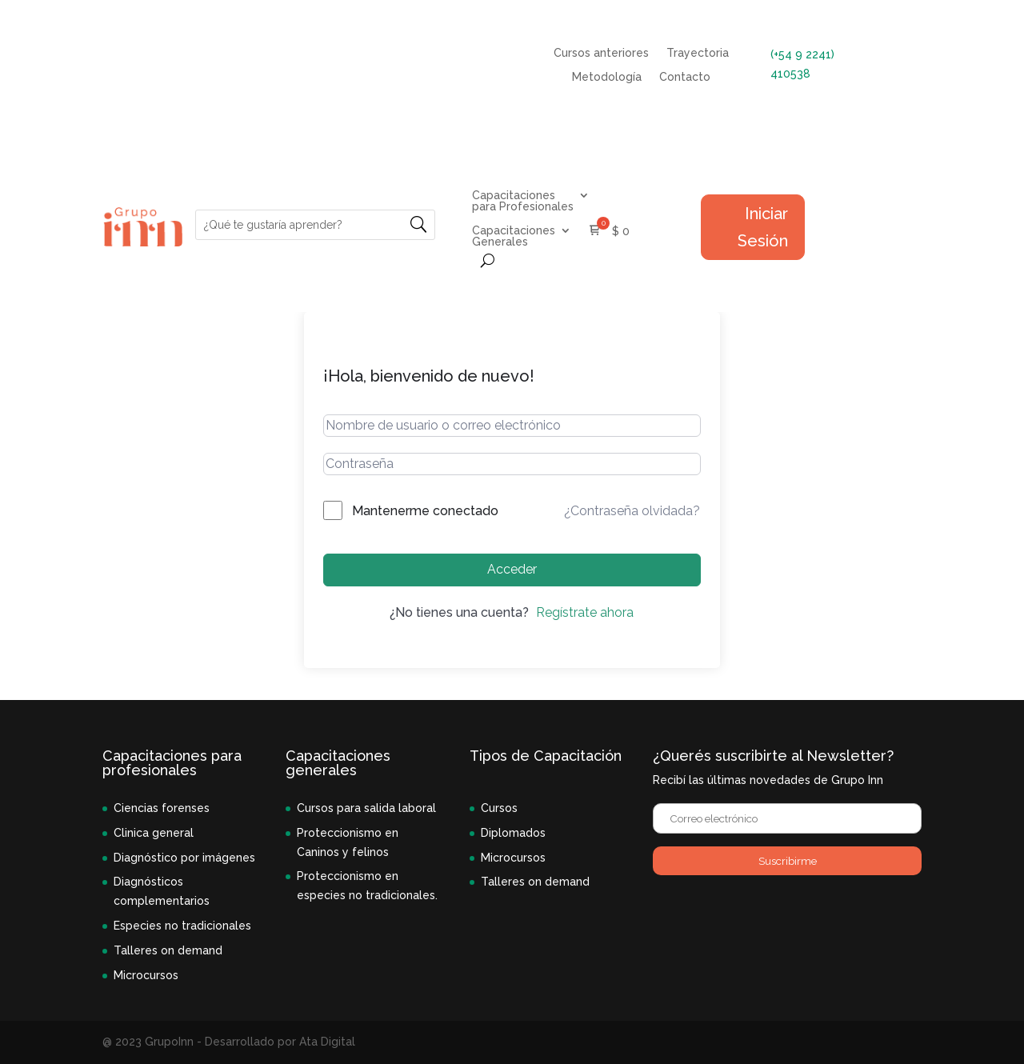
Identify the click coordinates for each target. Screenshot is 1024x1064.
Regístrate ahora (585, 612)
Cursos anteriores (601, 53)
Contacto (684, 77)
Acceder (512, 569)
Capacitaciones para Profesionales (523, 201)
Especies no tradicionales (182, 925)
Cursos (499, 808)
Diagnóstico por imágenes (184, 857)
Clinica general (154, 832)
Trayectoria (697, 53)
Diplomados (513, 832)
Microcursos (146, 975)
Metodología (607, 77)
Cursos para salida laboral (366, 808)
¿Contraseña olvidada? (632, 510)
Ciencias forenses (162, 808)
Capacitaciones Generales (513, 236)
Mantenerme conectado (425, 510)
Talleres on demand (168, 950)
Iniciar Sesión (763, 227)
